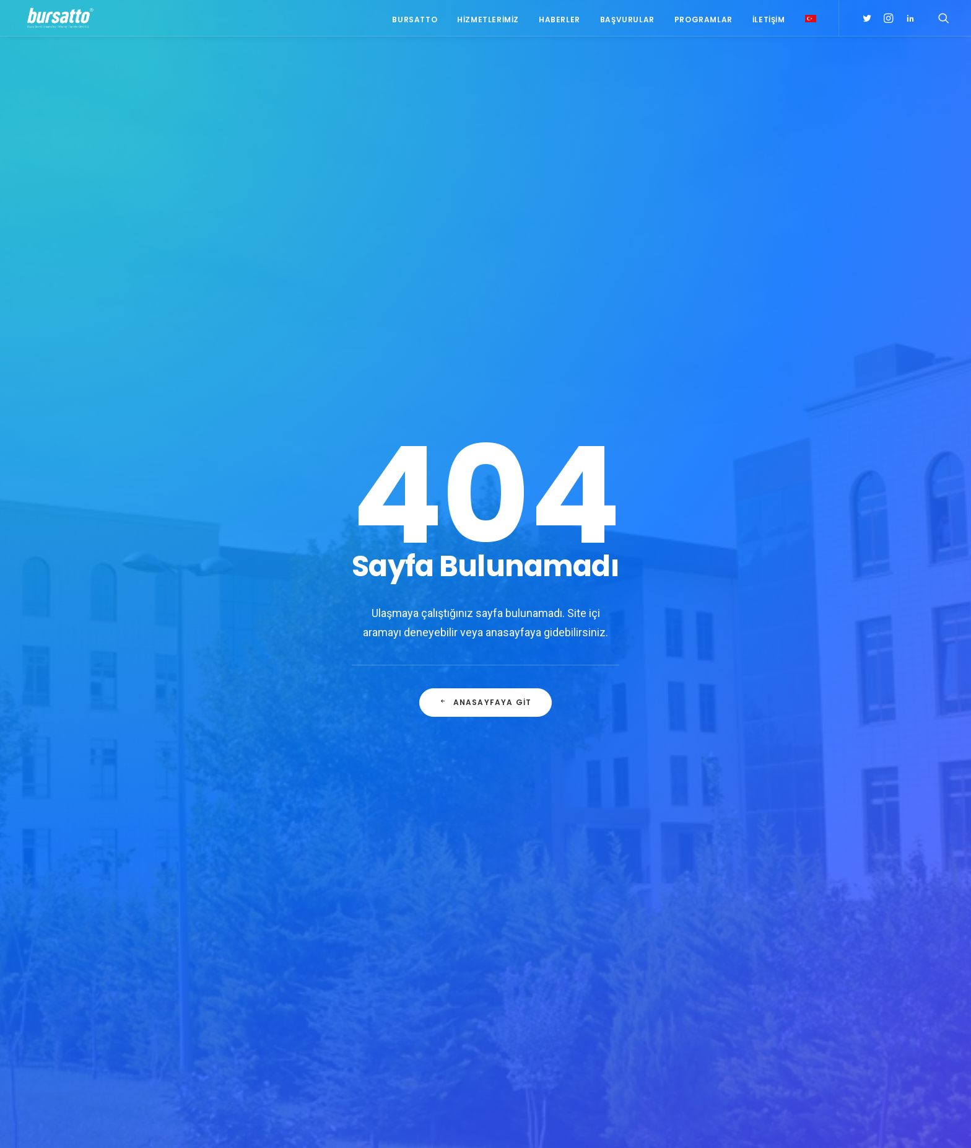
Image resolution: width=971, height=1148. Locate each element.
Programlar (703, 20)
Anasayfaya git (485, 705)
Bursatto (414, 20)
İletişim (768, 20)
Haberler (559, 20)
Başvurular (627, 20)
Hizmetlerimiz (488, 20)
